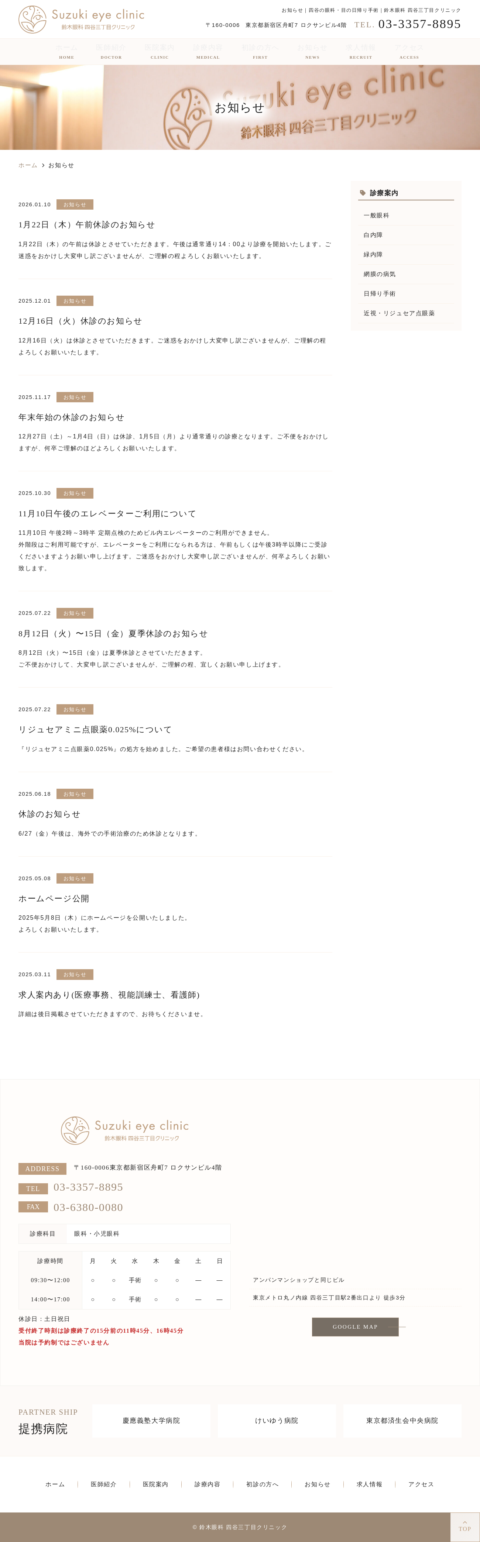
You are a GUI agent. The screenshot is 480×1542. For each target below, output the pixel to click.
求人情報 (361, 51)
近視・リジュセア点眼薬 (399, 313)
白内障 (373, 235)
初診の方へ (260, 51)
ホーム (66, 51)
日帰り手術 (380, 293)
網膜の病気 (380, 274)
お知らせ (312, 51)
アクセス (409, 51)
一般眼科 (377, 215)
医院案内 (160, 51)
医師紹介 (111, 51)
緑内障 (373, 254)
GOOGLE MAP (355, 1327)
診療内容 (208, 51)
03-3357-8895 (88, 1187)
